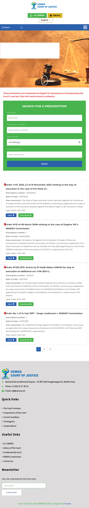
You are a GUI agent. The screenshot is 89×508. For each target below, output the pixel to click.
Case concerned (14, 149)
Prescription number (16, 124)
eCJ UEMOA (37, 15)
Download (26, 215)
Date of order (12, 136)
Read (11, 215)
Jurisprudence (9, 426)
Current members (11, 417)
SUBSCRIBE (11, 492)
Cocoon (67, 503)
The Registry (9, 421)
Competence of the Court (14, 412)
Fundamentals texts (12, 452)
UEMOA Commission (12, 456)
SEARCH (44, 164)
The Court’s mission (12, 408)
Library (55, 15)
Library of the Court (12, 448)
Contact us (8, 461)
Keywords (11, 112)
